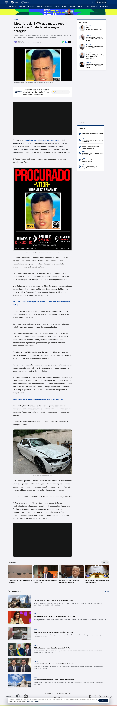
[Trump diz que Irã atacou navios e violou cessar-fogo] (91, 133)
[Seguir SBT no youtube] (105, 696)
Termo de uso (58, 697)
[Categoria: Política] (36, 613)
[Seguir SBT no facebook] (95, 696)
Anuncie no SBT (50, 693)
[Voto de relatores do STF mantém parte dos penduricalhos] (91, 153)
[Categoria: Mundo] (36, 598)
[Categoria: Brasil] (35, 677)
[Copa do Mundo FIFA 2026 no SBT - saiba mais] (58, 12)
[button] (20, 576)
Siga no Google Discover (60, 92)
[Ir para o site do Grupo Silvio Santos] (13, 696)
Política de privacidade (64, 693)
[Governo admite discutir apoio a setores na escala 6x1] (91, 140)
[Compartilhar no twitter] (69, 42)
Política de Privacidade (32, 701)
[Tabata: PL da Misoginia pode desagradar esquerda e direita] (91, 166)
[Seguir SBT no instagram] (90, 696)
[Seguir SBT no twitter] (100, 696)
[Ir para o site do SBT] (26, 696)
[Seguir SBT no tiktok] (110, 696)
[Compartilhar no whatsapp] (63, 42)
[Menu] (110, 2)
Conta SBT (101, 2)
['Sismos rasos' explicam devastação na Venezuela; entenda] (91, 160)
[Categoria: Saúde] (35, 629)
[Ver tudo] (105, 562)
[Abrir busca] (92, 2)
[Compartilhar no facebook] (66, 42)
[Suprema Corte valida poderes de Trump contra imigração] (91, 146)
